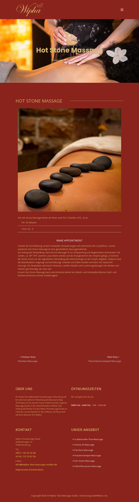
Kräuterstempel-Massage (87, 455)
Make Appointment (69, 240)
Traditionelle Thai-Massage (88, 439)
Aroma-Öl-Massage (83, 444)
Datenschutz (36, 469)
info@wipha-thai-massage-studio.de (36, 464)
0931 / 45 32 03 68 (26, 452)
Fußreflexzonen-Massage (87, 466)
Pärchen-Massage (83, 450)
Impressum (22, 469)
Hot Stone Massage (84, 460)
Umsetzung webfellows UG (93, 495)
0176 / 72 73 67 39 (26, 456)
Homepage (57, 60)
